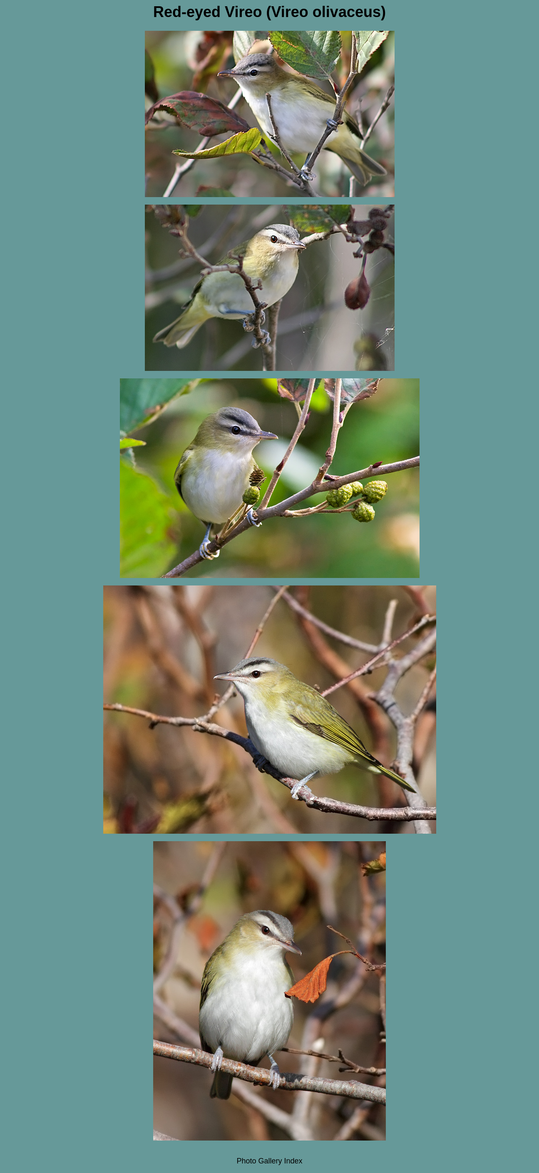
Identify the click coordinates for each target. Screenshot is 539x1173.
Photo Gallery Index (269, 1161)
